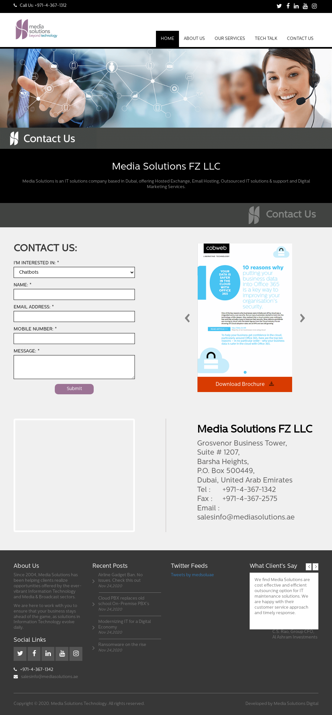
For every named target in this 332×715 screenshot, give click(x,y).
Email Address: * (34, 307)
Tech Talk (266, 39)
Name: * (22, 285)
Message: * (27, 351)
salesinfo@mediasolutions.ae (246, 517)
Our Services (230, 39)
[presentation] (187, 320)
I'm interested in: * (36, 263)
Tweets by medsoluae (192, 575)
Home (167, 39)
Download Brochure (245, 384)
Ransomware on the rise (122, 645)
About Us (194, 39)
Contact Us (300, 39)
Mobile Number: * (35, 329)
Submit (74, 389)
